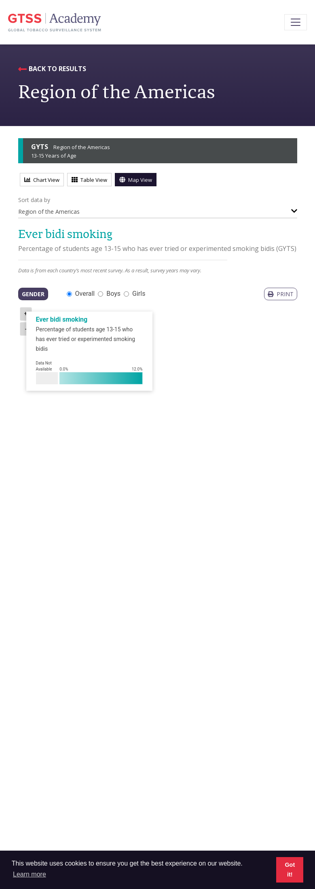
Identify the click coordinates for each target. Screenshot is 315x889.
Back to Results (57, 68)
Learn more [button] (29, 874)
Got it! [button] (290, 870)
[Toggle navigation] (295, 22)
